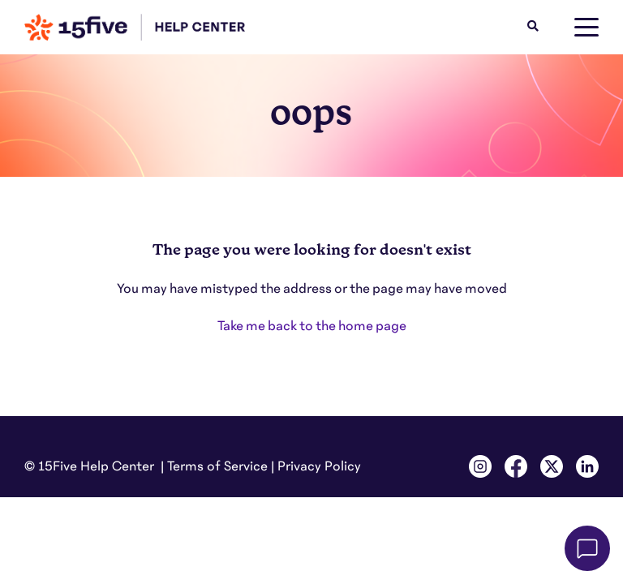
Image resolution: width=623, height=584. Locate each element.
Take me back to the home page (311, 326)
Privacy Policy (319, 466)
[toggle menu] (586, 27)
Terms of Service (217, 466)
